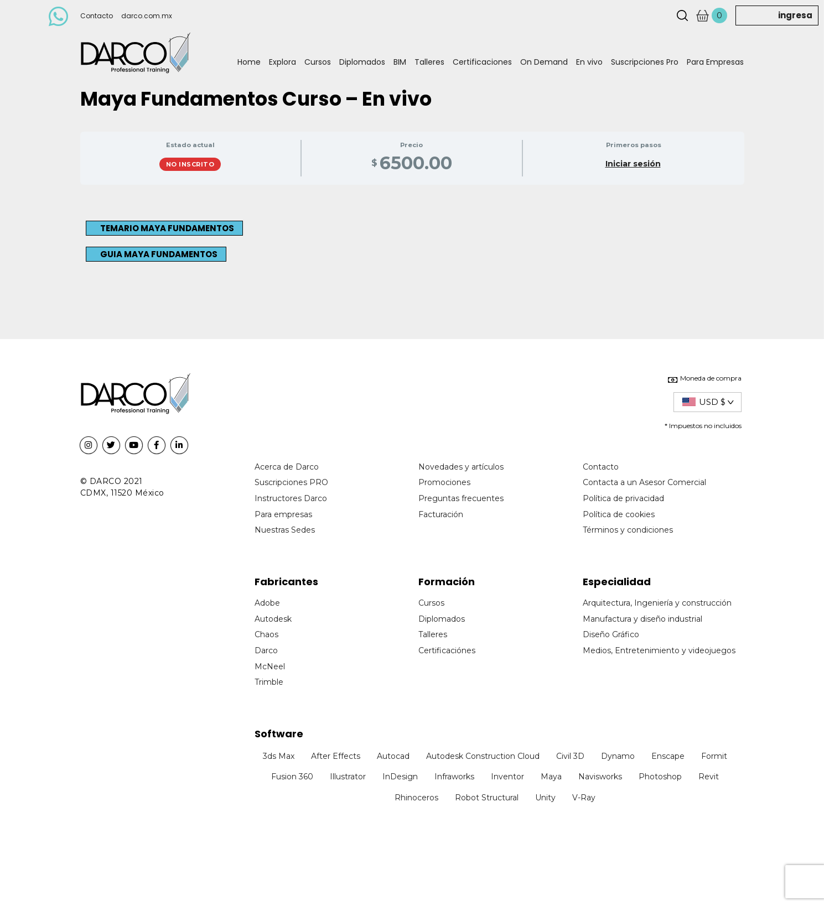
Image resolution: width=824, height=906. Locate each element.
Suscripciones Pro (644, 61)
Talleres (429, 61)
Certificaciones (482, 61)
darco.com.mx (146, 15)
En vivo (589, 61)
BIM (399, 61)
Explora (282, 61)
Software (279, 734)
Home (249, 61)
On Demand (544, 61)
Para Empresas (715, 61)
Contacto (96, 15)
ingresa (795, 15)
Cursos (317, 61)
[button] (164, 228)
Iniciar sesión (633, 164)
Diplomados (362, 61)
